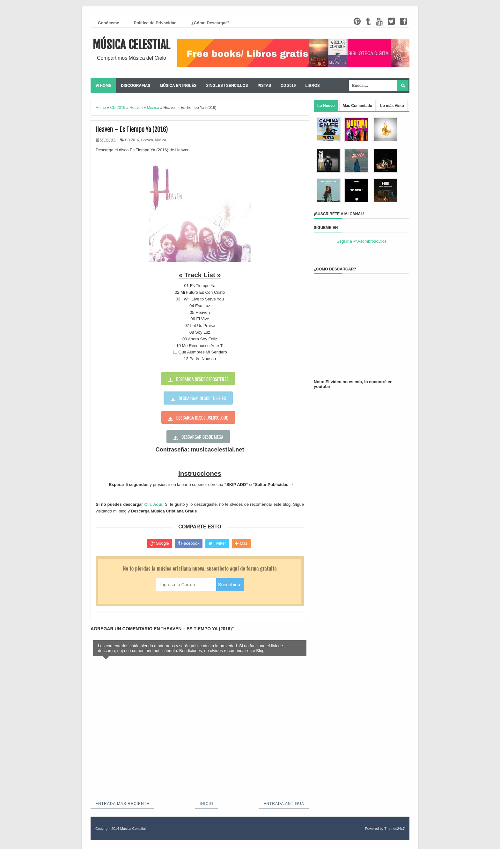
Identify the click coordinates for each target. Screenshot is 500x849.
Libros (312, 85)
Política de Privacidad (155, 22)
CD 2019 (288, 85)
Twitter (217, 543)
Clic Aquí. (154, 504)
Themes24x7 (394, 828)
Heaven (147, 140)
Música (160, 140)
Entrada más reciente (122, 803)
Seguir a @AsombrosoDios (362, 241)
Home (103, 85)
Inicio (206, 803)
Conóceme (108, 22)
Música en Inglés (178, 85)
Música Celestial (131, 45)
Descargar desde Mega (202, 436)
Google (160, 543)
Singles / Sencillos (227, 85)
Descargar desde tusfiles (202, 398)
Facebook (189, 543)
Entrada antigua (283, 803)
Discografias (135, 85)
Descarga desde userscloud (202, 417)
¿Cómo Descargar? (210, 22)
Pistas (264, 85)
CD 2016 (132, 140)
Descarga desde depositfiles (202, 378)
